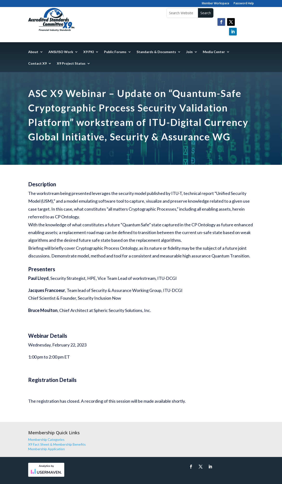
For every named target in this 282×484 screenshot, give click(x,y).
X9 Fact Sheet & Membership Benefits (57, 444)
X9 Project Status (71, 63)
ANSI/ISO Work (60, 52)
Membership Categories (46, 439)
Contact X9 (37, 63)
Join (189, 52)
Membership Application (46, 449)
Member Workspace (215, 3)
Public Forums (115, 52)
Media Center (214, 52)
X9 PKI (88, 52)
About (33, 52)
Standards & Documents (156, 52)
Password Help (244, 3)
